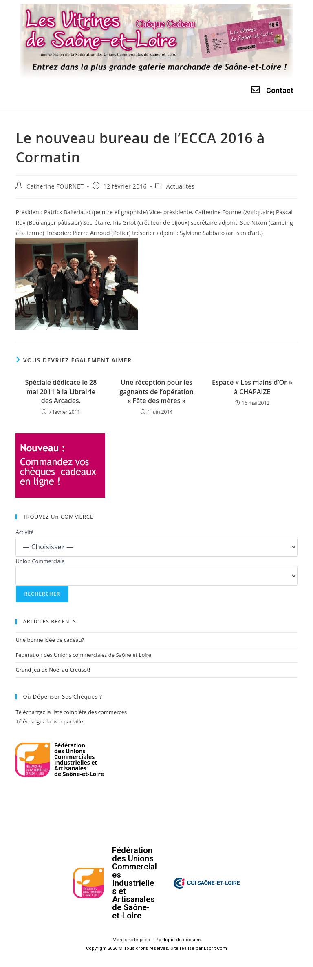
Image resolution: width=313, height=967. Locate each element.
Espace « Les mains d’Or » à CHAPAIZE (252, 387)
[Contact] (255, 89)
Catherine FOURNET (55, 186)
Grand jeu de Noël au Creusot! (52, 669)
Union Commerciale (39, 561)
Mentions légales (131, 940)
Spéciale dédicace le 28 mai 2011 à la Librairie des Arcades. (61, 391)
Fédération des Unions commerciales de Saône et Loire (83, 655)
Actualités (180, 186)
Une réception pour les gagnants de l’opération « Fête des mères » (156, 391)
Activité (24, 532)
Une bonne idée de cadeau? (49, 639)
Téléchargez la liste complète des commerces (71, 712)
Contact (279, 90)
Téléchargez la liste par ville (49, 721)
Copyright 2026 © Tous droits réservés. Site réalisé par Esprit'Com (156, 948)
